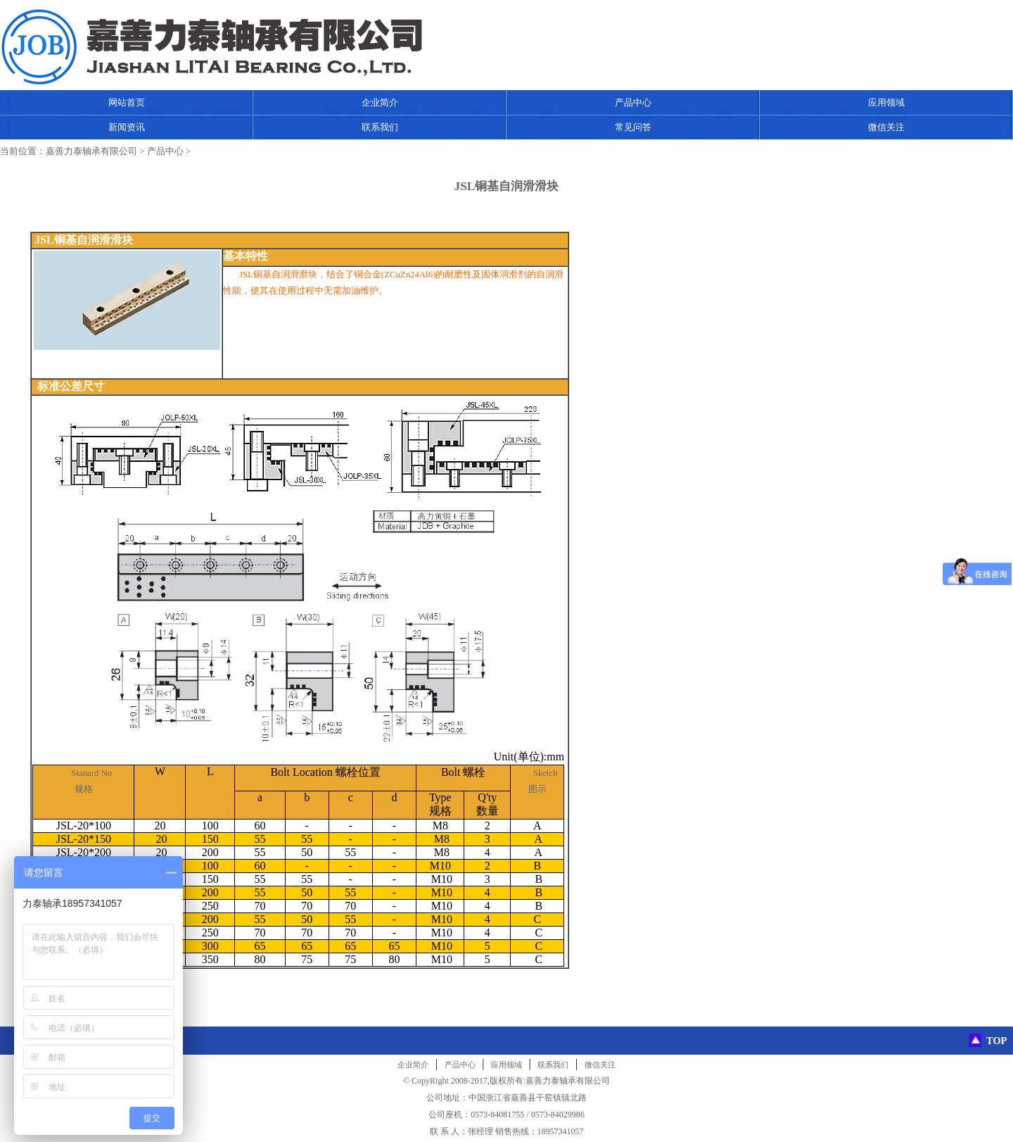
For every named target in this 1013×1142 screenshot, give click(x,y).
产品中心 (633, 102)
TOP (996, 1040)
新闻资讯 (126, 127)
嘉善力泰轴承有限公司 (91, 151)
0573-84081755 (497, 1114)
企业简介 (380, 102)
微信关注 (886, 127)
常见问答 (633, 127)
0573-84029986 (558, 1114)
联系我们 (380, 127)
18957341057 (560, 1131)
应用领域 (886, 102)
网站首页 (126, 102)
